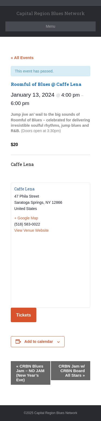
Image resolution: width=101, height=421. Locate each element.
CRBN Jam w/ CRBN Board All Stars (71, 371)
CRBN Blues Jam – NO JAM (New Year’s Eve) (30, 373)
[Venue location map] (50, 269)
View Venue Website (31, 230)
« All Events (22, 57)
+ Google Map (26, 218)
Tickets (23, 315)
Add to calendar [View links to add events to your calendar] (39, 341)
